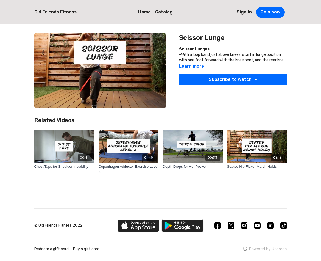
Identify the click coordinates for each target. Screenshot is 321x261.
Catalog (164, 12)
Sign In (244, 12)
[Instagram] (244, 225)
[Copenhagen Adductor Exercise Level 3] (128, 169)
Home (144, 12)
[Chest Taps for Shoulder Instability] (64, 166)
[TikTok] (283, 225)
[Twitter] (231, 225)
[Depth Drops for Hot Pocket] (193, 166)
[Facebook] (217, 225)
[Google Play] (182, 225)
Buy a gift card (86, 249)
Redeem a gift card (51, 249)
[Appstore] (138, 225)
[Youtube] (257, 225)
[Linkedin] (270, 225)
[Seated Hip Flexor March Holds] (257, 166)
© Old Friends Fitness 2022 (58, 225)
